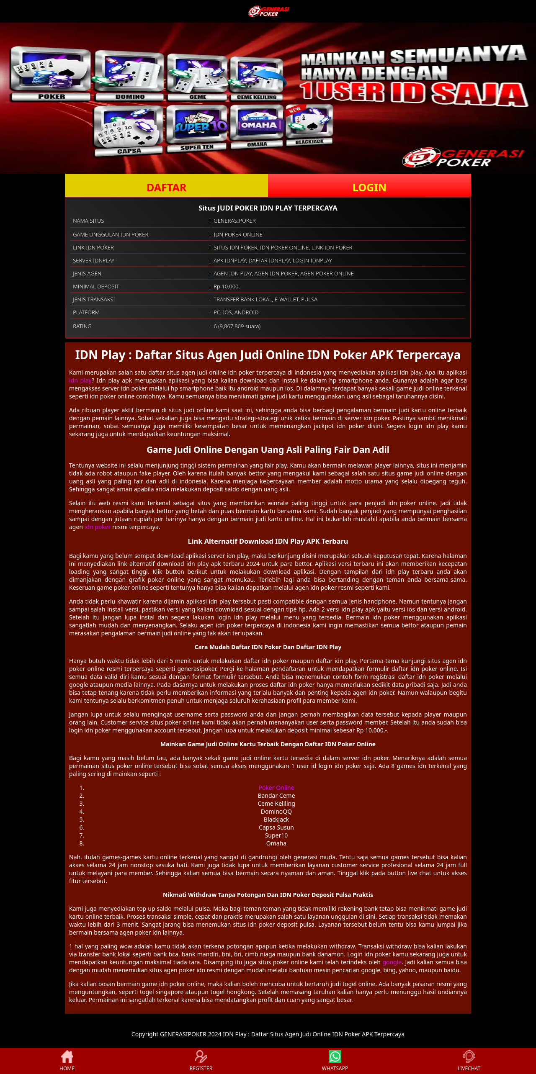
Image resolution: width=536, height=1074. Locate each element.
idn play (80, 380)
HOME (67, 1061)
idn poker (98, 527)
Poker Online (276, 787)
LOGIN (370, 187)
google (392, 962)
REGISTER (201, 1061)
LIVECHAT (469, 1061)
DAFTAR (166, 187)
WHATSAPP (335, 1061)
